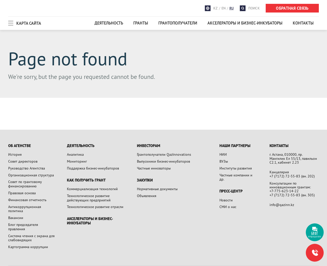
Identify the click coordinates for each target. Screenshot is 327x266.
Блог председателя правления (23, 226)
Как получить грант (86, 180)
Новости (226, 200)
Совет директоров (23, 161)
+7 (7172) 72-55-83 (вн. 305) (292, 195)
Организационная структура (31, 175)
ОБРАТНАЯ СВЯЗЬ (292, 8)
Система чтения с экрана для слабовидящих (31, 238)
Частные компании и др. (235, 177)
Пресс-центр (231, 191)
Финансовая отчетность (27, 200)
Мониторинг (77, 161)
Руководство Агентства (26, 168)
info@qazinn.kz (282, 205)
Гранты (140, 23)
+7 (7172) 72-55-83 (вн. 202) (292, 176)
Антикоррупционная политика (24, 208)
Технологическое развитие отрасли (95, 206)
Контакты (303, 23)
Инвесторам (148, 146)
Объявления (146, 196)
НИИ (223, 154)
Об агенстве (19, 146)
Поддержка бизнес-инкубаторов (93, 168)
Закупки (145, 180)
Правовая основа (22, 193)
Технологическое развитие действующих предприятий (89, 198)
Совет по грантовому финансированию (25, 183)
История (15, 154)
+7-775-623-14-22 (284, 191)
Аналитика (75, 154)
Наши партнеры (234, 146)
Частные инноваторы (154, 168)
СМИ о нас (227, 206)
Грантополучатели (177, 23)
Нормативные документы (157, 189)
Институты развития (235, 168)
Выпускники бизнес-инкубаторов (163, 161)
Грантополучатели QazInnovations (164, 154)
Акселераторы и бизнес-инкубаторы (245, 23)
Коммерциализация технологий (92, 189)
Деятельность (109, 23)
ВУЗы (223, 161)
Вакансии (15, 217)
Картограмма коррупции (28, 247)
